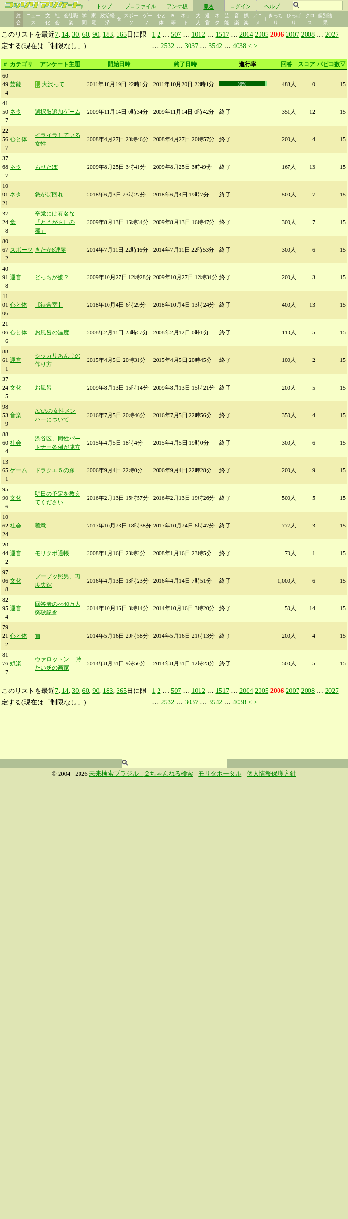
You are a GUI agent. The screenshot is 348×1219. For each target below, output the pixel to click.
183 (108, 34)
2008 (308, 34)
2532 (167, 45)
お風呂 (43, 387)
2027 (332, 34)
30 (75, 34)
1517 (222, 34)
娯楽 (15, 663)
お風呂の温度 (52, 332)
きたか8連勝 (50, 249)
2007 (292, 34)
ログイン (240, 6)
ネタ (15, 111)
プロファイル (140, 6)
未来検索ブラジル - (116, 773)
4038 (239, 45)
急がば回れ (49, 194)
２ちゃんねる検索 (168, 773)
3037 (192, 45)
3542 (215, 45)
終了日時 (185, 64)
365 (122, 34)
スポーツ (21, 249)
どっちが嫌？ (52, 277)
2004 (246, 34)
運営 (15, 277)
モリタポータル (219, 773)
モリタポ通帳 (52, 553)
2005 (261, 34)
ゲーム (18, 470)
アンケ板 (177, 6)
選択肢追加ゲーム (57, 111)
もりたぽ (46, 167)
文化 (15, 387)
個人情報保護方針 (271, 773)
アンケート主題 (60, 64)
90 (95, 34)
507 (176, 34)
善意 (40, 525)
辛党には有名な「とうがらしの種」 (55, 222)
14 (64, 34)
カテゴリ (21, 64)
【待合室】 (49, 305)
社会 (15, 442)
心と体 (18, 139)
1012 (198, 34)
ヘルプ (272, 6)
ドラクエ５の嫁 (55, 470)
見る (208, 7)
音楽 (15, 415)
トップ (104, 6)
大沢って (53, 84)
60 (85, 34)
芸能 (15, 84)
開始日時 (119, 64)
